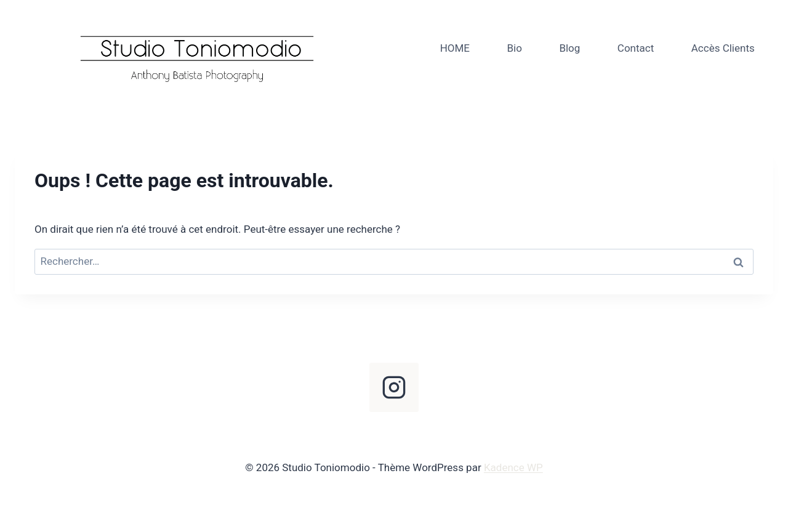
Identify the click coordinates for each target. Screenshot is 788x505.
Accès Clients (723, 48)
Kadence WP (513, 467)
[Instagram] (394, 387)
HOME (455, 48)
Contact (635, 48)
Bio (514, 48)
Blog (569, 48)
